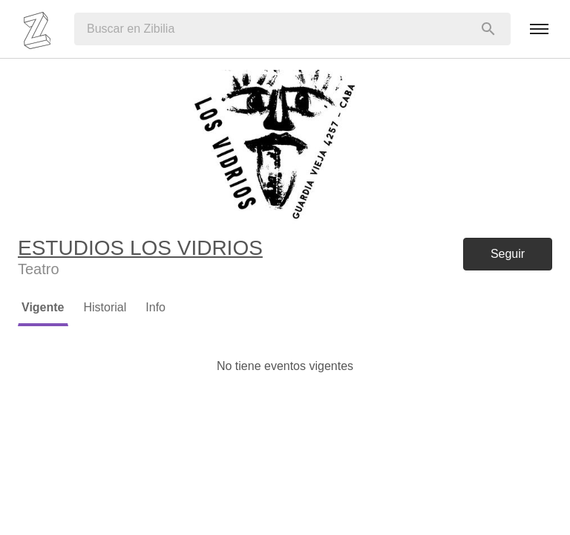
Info (155, 307)
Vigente (43, 307)
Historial (105, 307)
